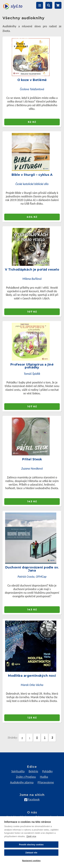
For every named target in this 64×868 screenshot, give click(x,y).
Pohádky (47, 771)
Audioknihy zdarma (21, 782)
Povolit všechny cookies (31, 844)
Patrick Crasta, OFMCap (32, 576)
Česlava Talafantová (32, 89)
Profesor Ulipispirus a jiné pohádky (32, 366)
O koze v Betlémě (32, 80)
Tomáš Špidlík (32, 374)
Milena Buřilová (31, 279)
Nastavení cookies (31, 860)
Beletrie (33, 771)
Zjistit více (31, 836)
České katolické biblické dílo (31, 184)
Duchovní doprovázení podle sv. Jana (32, 569)
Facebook (34, 799)
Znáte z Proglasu (26, 777)
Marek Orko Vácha (32, 685)
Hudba (44, 777)
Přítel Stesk (32, 459)
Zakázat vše (31, 852)
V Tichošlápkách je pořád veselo (32, 269)
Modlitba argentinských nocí (32, 675)
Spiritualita (17, 771)
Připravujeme (46, 782)
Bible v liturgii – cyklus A (32, 174)
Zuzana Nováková (32, 468)
